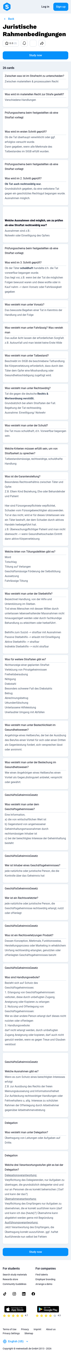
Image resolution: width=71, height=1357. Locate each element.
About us (51, 1329)
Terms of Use (9, 1329)
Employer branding (45, 1279)
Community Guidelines (14, 1284)
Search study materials (15, 1274)
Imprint (37, 1329)
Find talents (42, 1274)
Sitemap (28, 1333)
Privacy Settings (11, 1333)
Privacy (25, 1329)
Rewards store (10, 1279)
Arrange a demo (44, 1284)
